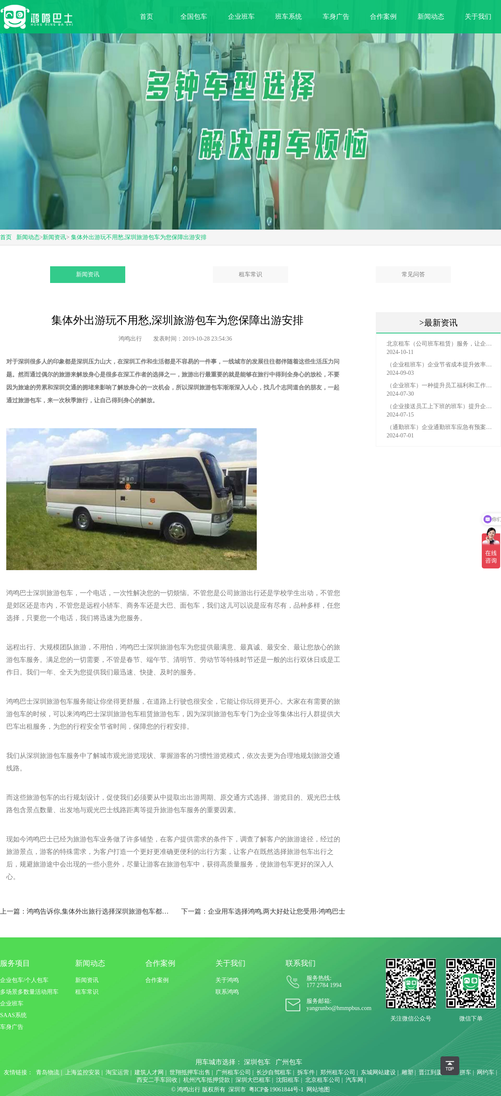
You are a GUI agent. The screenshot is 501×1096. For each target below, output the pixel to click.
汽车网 (354, 1080)
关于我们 (478, 16)
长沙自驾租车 (273, 1072)
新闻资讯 (54, 237)
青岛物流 (47, 1072)
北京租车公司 (322, 1080)
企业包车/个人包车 (24, 980)
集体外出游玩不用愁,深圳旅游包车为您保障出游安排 (139, 237)
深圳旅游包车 (205, 387)
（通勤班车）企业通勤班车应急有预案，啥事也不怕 (440, 427)
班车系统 (288, 16)
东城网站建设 (378, 1072)
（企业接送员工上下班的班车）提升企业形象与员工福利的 (440, 406)
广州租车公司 (233, 1072)
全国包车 (193, 16)
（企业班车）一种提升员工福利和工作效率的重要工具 (440, 385)
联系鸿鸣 (227, 992)
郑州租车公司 (337, 1072)
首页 (146, 16)
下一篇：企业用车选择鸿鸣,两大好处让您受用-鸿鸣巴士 (263, 911)
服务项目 (15, 963)
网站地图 (318, 1089)
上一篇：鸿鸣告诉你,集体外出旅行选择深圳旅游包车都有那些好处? (87, 911)
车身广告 (336, 16)
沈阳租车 (287, 1080)
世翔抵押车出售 (190, 1072)
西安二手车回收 (157, 1080)
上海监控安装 (82, 1072)
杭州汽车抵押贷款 (206, 1080)
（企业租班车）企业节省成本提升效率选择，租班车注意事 (440, 364)
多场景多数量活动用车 (29, 992)
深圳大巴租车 (253, 1080)
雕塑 (407, 1072)
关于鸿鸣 (227, 980)
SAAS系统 (13, 1015)
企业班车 (241, 16)
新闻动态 (431, 16)
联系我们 (301, 963)
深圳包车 (257, 1062)
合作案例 (383, 16)
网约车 (485, 1072)
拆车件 (306, 1072)
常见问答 (413, 274)
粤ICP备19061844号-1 (276, 1089)
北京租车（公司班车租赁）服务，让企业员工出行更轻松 (440, 344)
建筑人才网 (149, 1072)
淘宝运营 (117, 1072)
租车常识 (250, 274)
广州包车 (289, 1062)
